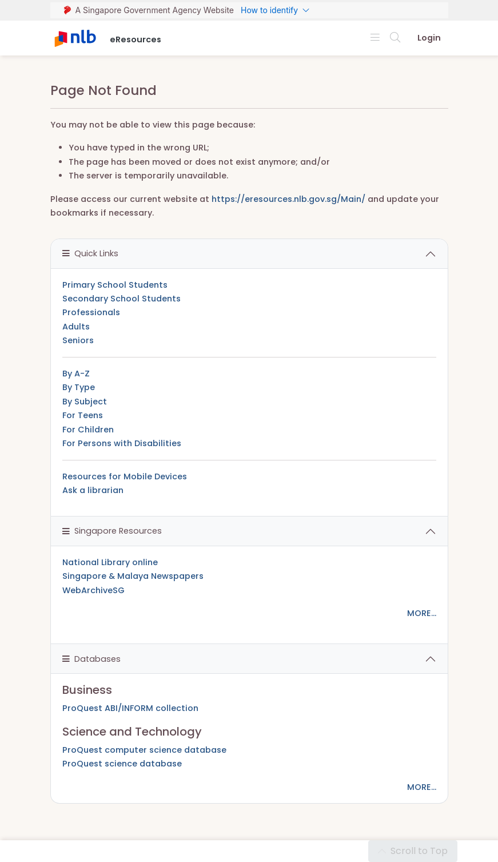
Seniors (78, 340)
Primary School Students (115, 285)
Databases (91, 659)
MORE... (421, 613)
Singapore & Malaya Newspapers (133, 576)
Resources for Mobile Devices (124, 476)
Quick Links (90, 253)
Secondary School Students (121, 298)
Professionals (91, 312)
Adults (76, 326)
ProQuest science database (122, 763)
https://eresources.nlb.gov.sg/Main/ (288, 199)
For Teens (82, 415)
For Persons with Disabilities (121, 443)
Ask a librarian (92, 490)
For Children (88, 429)
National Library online (110, 562)
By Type (78, 387)
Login (429, 37)
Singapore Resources (112, 531)
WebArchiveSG (93, 590)
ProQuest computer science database (144, 750)
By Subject (84, 401)
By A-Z (76, 373)
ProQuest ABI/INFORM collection (130, 708)
